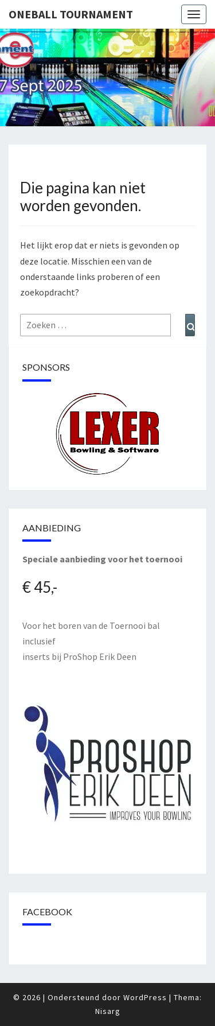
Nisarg (107, 1011)
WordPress (145, 997)
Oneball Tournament (71, 14)
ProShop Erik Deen (99, 656)
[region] (107, 434)
